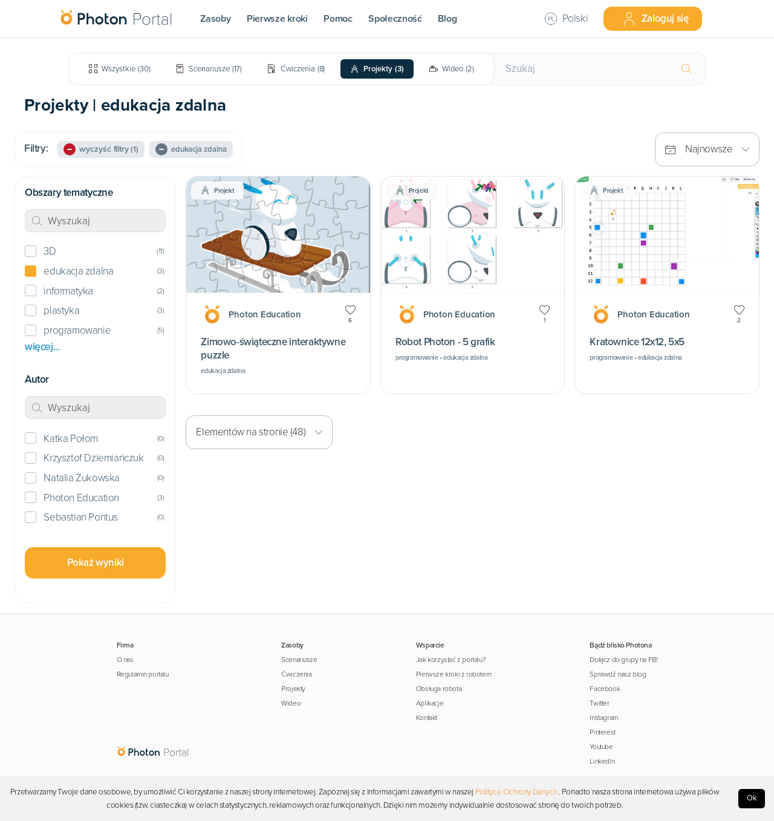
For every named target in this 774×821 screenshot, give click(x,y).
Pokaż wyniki (95, 562)
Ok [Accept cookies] (752, 798)
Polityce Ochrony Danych (516, 792)
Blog (447, 19)
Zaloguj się (655, 18)
